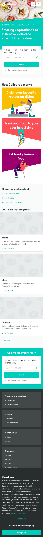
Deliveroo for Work (11, 404)
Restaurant (8, 437)
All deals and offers (11, 423)
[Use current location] (36, 57)
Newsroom (8, 459)
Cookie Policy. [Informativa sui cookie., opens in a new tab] (20, 514)
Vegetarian (21, 24)
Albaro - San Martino (10, 193)
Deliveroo (9, 4)
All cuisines (9, 419)
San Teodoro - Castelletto (12, 202)
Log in (6, 70)
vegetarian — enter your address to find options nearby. (20, 51)
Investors (8, 464)
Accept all (21, 533)
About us (8, 455)
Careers (7, 441)
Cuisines (11, 24)
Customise (21, 519)
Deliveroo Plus (10, 400)
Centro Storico (8, 198)
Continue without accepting (21, 526)
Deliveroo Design (11, 468)
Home (4, 24)
